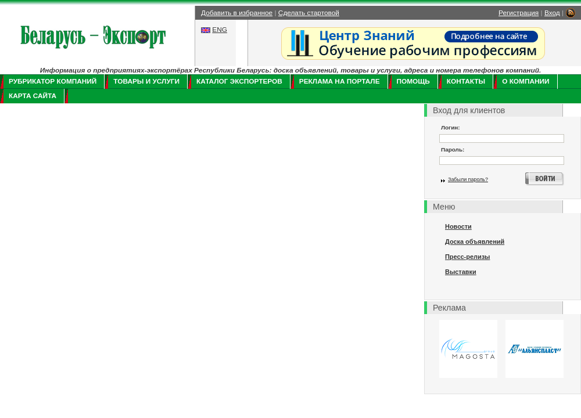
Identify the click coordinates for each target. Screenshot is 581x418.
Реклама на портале (339, 81)
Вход (552, 13)
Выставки (460, 271)
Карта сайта (32, 96)
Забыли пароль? (468, 179)
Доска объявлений (474, 241)
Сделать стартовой (308, 13)
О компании (525, 81)
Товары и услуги (146, 81)
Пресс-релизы (467, 256)
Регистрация (518, 13)
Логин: (450, 127)
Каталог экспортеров (239, 81)
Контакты (466, 81)
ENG (219, 30)
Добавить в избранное (236, 13)
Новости (458, 226)
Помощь (413, 81)
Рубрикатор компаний (52, 81)
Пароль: (452, 149)
